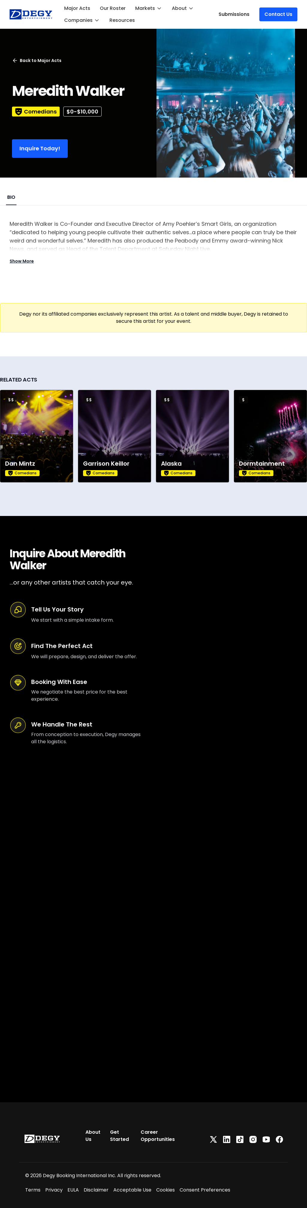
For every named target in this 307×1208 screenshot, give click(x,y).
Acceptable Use (132, 1189)
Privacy (54, 1189)
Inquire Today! (39, 148)
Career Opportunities (158, 1136)
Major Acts (77, 8)
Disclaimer (96, 1189)
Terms (32, 1189)
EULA (73, 1189)
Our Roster (113, 8)
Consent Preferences (205, 1189)
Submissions (234, 14)
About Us (92, 1136)
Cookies (165, 1189)
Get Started (119, 1136)
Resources (122, 20)
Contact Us (278, 14)
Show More (22, 261)
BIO (11, 197)
